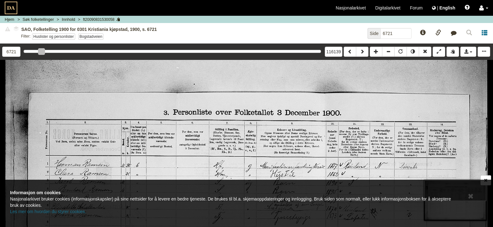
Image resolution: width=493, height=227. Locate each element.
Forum (416, 7)
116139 (333, 51)
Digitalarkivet (388, 7)
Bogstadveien (91, 36)
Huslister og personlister (53, 36)
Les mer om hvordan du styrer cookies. (48, 211)
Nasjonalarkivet (351, 7)
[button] (483, 8)
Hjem (9, 19)
